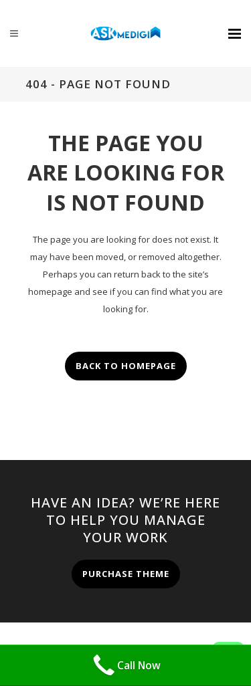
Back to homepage (126, 366)
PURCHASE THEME (125, 574)
